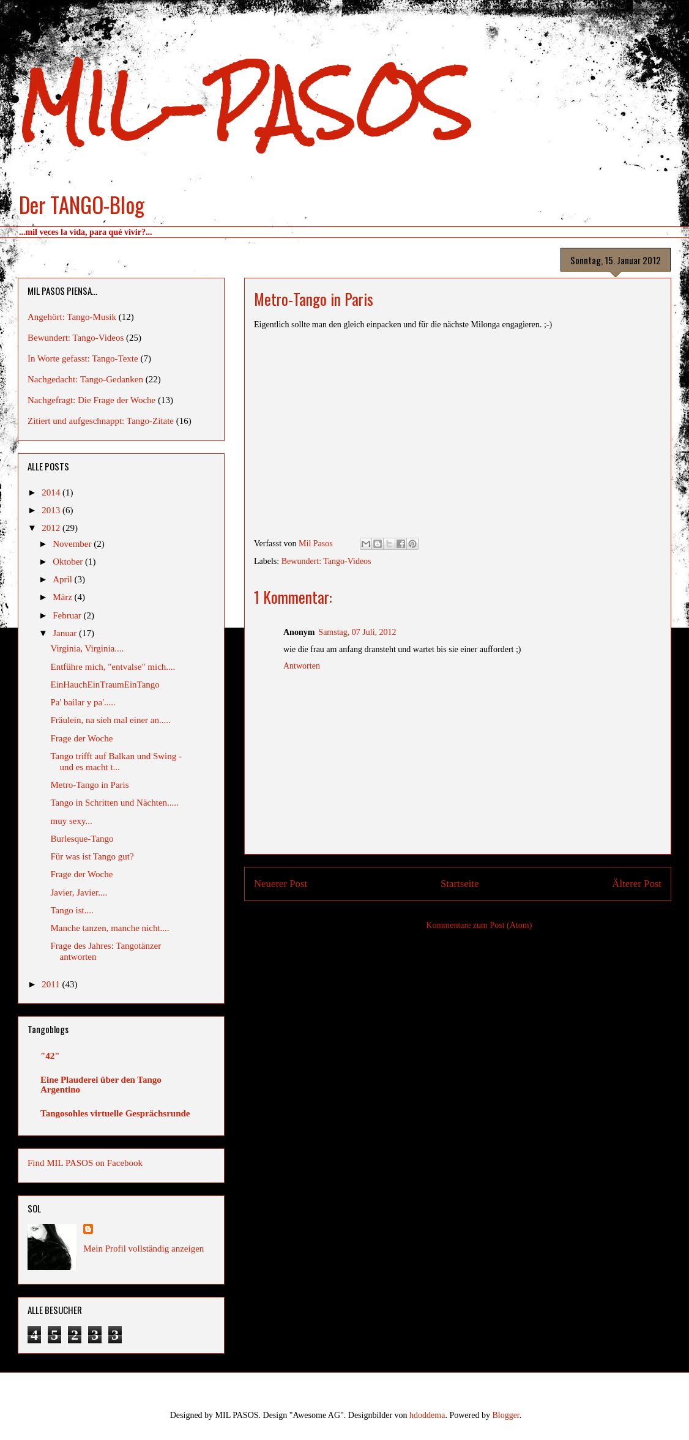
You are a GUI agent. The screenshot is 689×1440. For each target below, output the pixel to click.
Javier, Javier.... (79, 892)
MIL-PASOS (244, 104)
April (63, 579)
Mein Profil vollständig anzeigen (143, 1248)
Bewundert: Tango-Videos (326, 561)
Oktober (69, 561)
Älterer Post (636, 883)
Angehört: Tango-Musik (72, 317)
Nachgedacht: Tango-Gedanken (85, 379)
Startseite (460, 883)
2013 (52, 510)
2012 (52, 528)
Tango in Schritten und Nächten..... (115, 802)
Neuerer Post (280, 883)
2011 (52, 984)
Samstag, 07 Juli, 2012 (357, 632)
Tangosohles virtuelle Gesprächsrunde (115, 1113)
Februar (68, 615)
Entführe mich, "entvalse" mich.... (113, 667)
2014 (52, 492)
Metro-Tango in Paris (90, 785)
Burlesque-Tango (82, 839)
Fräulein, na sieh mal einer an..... (111, 720)
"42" (50, 1056)
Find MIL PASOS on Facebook (85, 1163)
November (73, 544)
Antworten (301, 665)
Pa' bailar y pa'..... (83, 702)
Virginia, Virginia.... (87, 648)
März (63, 597)
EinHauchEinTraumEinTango (105, 684)
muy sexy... (71, 821)
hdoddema (427, 1415)
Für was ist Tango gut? (92, 856)
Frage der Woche (82, 738)
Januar (66, 633)
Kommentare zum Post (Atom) (479, 925)
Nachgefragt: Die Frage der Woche (91, 400)
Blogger (505, 1415)
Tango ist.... (72, 910)
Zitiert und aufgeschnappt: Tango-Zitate (101, 421)
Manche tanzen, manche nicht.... (110, 928)
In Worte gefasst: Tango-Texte (83, 358)
